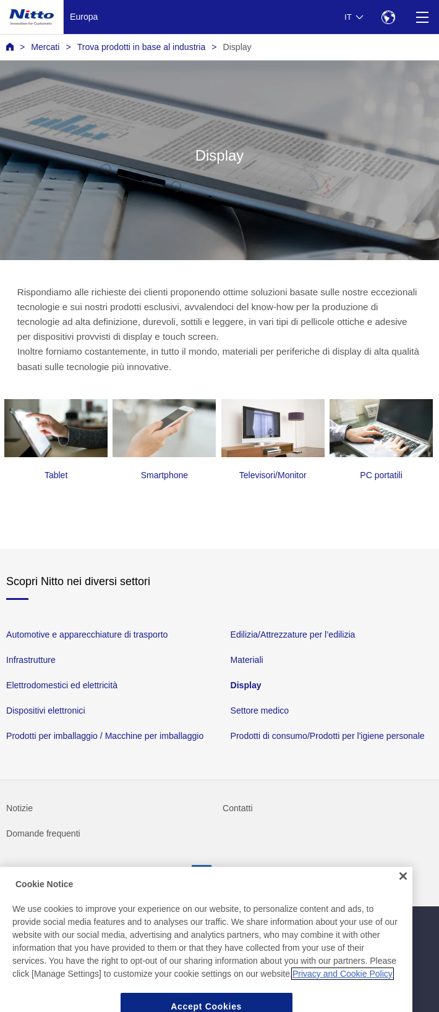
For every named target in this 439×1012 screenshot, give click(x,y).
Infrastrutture (31, 660)
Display (237, 47)
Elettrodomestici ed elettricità (61, 685)
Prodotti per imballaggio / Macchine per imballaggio (104, 736)
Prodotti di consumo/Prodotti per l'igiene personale (328, 736)
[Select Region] (388, 17)
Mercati (45, 47)
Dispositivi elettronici (45, 710)
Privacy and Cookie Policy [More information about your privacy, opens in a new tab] (342, 983)
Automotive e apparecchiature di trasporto (87, 634)
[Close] (403, 886)
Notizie (19, 808)
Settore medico (260, 710)
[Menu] (422, 17)
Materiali (247, 660)
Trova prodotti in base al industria (141, 47)
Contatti (238, 808)
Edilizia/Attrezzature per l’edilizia (293, 634)
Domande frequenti (43, 833)
